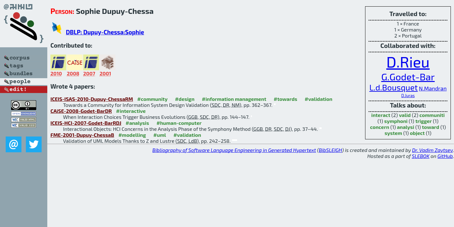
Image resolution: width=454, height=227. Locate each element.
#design (185, 99)
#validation (318, 99)
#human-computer (178, 123)
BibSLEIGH (330, 150)
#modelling (132, 135)
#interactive (131, 111)
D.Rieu (407, 61)
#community (152, 99)
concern (379, 127)
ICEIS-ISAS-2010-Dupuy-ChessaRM (91, 99)
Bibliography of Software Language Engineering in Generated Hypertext (234, 150)
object (417, 133)
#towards (285, 99)
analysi (405, 127)
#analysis (137, 123)
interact (380, 115)
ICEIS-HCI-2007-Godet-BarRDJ (85, 123)
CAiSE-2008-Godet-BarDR (81, 111)
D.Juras (408, 95)
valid (404, 115)
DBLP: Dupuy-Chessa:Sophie (105, 32)
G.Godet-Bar (408, 76)
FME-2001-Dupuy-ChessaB (82, 135)
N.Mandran (433, 88)
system (393, 133)
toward (430, 127)
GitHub (445, 156)
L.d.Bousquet (393, 87)
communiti (432, 115)
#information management (234, 99)
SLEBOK (420, 156)
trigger (423, 121)
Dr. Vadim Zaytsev (432, 150)
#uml (159, 135)
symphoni (395, 121)
